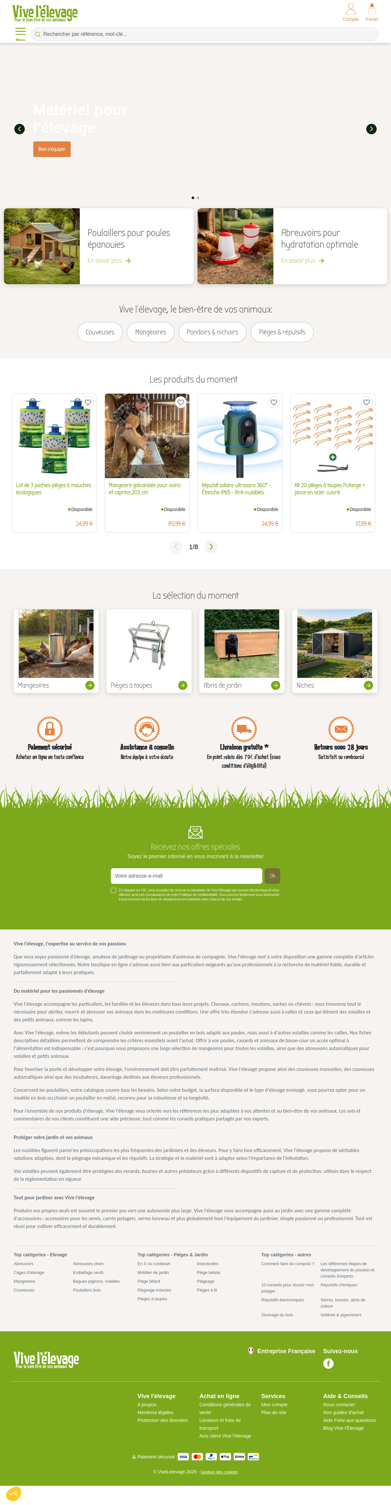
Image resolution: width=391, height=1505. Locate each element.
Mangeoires (25, 1289)
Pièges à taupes (154, 1307)
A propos (148, 1416)
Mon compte (275, 1416)
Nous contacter (340, 1416)
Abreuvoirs (25, 1270)
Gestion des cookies (219, 1491)
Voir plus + (28, 915)
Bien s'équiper (51, 149)
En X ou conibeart (156, 1270)
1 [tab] (193, 197)
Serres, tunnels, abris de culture (345, 1313)
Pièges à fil (208, 1298)
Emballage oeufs (90, 1279)
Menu (20, 34)
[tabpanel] (195, 128)
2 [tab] (198, 197)
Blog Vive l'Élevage (345, 1447)
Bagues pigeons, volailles (98, 1289)
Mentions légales (157, 1423)
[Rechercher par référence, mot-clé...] (205, 34)
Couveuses (25, 1298)
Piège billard (150, 1289)
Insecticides (209, 1270)
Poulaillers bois (88, 1298)
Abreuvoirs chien (90, 1270)
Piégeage (206, 1289)
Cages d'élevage (31, 1279)
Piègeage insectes (156, 1298)
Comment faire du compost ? (288, 1273)
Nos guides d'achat (345, 1423)
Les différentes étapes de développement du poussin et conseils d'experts (348, 1276)
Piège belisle (210, 1279)
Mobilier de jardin (155, 1279)
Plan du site (275, 1423)
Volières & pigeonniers (343, 1325)
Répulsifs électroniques (285, 1309)
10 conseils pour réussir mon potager (285, 1297)
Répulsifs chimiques (341, 1293)
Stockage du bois (278, 1325)
